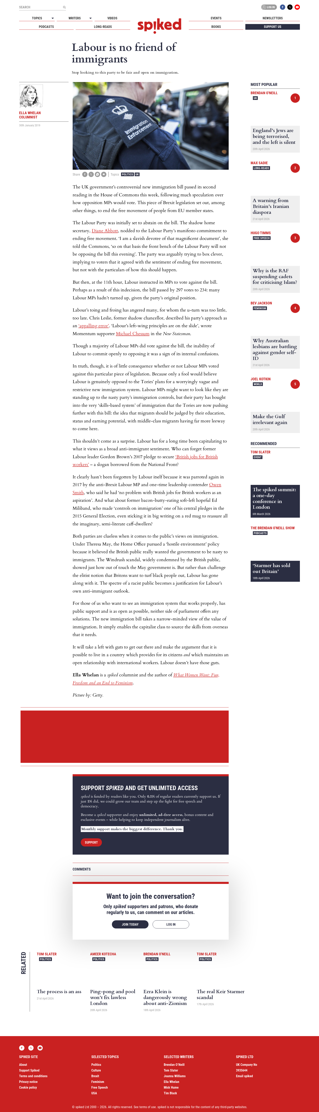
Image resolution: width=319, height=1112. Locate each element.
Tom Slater (47, 954)
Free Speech (262, 238)
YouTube (297, 7)
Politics (127, 174)
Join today (130, 924)
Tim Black (170, 1093)
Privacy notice (28, 1082)
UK (137, 174)
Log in (268, 7)
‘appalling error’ (94, 326)
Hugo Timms (261, 233)
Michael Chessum (133, 334)
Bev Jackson (261, 303)
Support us (272, 27)
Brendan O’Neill (174, 1065)
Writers (75, 18)
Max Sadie (259, 163)
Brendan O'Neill (156, 954)
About (23, 1065)
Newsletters (273, 18)
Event (258, 457)
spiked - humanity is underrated (159, 26)
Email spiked (244, 1076)
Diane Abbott (105, 231)
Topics (37, 18)
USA (94, 1093)
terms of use (147, 1107)
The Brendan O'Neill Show (273, 528)
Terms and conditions (33, 1076)
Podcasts (46, 27)
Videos (112, 18)
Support (91, 842)
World (258, 384)
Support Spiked (29, 1070)
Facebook (282, 7)
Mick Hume (171, 1087)
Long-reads (103, 27)
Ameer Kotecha (103, 954)
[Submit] (64, 7)
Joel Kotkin (261, 379)
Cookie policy (28, 1087)
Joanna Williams (175, 1076)
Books (216, 27)
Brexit (95, 1076)
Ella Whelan (171, 1082)
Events (216, 18)
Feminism (260, 308)
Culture (96, 1070)
